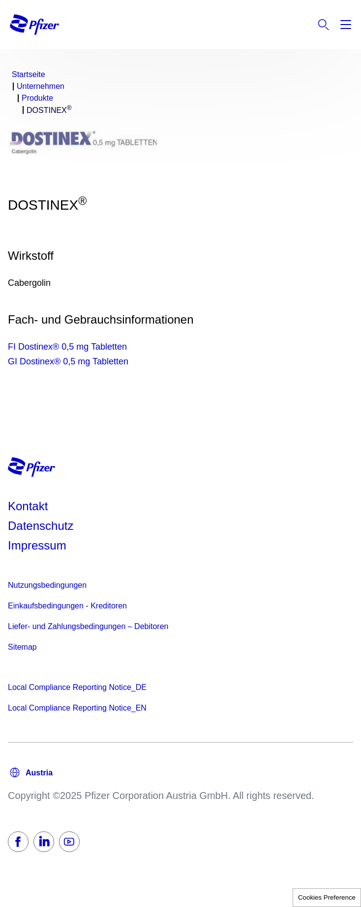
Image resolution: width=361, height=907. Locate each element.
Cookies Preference (327, 897)
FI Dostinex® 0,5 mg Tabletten (67, 347)
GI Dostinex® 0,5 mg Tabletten (68, 361)
